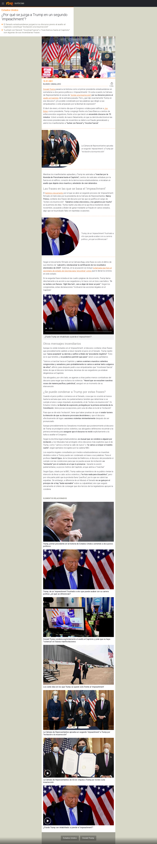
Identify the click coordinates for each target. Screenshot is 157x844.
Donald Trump (49, 89)
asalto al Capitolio (51, 98)
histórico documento (54, 193)
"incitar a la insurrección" (80, 95)
